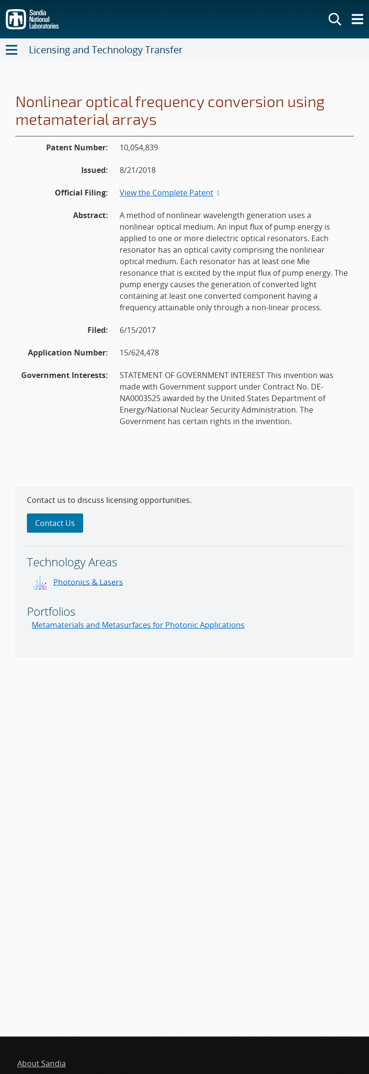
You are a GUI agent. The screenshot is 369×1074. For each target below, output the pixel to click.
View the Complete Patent (170, 192)
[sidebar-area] (184, 572)
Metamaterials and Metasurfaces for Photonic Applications (138, 625)
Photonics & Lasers (88, 581)
